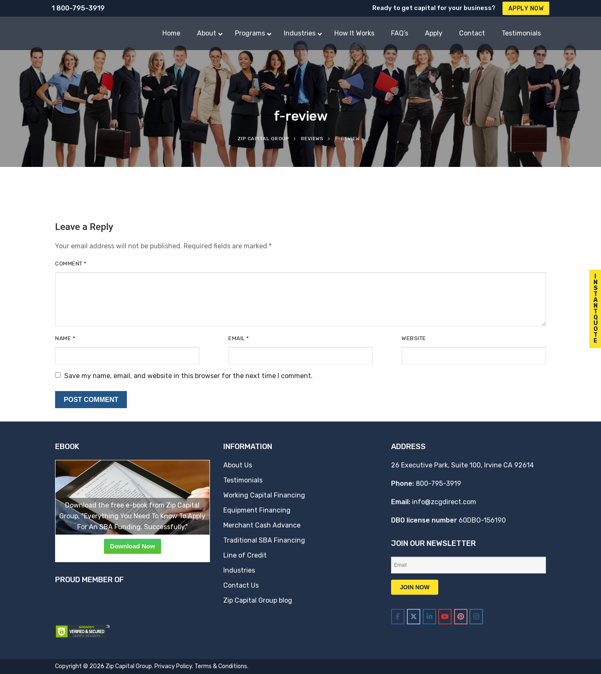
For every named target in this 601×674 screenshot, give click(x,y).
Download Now (132, 546)
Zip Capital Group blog (257, 600)
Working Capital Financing (264, 495)
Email (238, 338)
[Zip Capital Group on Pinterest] (460, 616)
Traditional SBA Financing (264, 540)
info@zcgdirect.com (444, 502)
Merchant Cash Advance (261, 525)
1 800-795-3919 (78, 8)
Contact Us (241, 585)
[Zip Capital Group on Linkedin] (429, 616)
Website (414, 338)
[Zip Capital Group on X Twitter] (413, 616)
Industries (239, 570)
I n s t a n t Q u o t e (595, 308)
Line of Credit (245, 555)
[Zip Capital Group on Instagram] (476, 616)
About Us (237, 465)
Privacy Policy (173, 666)
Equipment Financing (256, 510)
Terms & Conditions (220, 666)
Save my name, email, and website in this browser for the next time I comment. (188, 376)
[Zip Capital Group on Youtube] (445, 616)
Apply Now (526, 8)
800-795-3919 (438, 483)
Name (65, 338)
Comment (71, 263)
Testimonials (243, 480)
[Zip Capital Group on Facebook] (397, 616)
